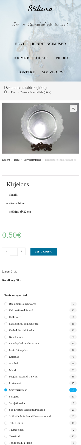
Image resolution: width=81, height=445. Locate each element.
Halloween (15, 317)
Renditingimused (49, 44)
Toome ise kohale (31, 58)
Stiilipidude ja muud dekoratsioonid (30, 416)
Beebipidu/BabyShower (22, 303)
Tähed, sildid (16, 423)
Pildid (62, 58)
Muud (12, 370)
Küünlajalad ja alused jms (24, 343)
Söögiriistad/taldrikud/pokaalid (27, 409)
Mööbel (13, 363)
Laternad (14, 356)
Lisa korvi (44, 251)
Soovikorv (52, 72)
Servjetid (14, 396)
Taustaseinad (16, 429)
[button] (73, 108)
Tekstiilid (14, 436)
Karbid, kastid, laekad (22, 330)
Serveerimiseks (32, 159)
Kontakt (26, 72)
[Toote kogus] (14, 252)
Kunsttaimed (16, 337)
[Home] (5, 92)
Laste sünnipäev (18, 350)
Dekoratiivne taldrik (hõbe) (36, 92)
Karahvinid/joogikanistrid (23, 323)
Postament (15, 383)
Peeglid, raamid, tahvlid (23, 376)
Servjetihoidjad (17, 403)
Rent (20, 44)
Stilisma (40, 8)
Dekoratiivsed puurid (21, 310)
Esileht (6, 159)
